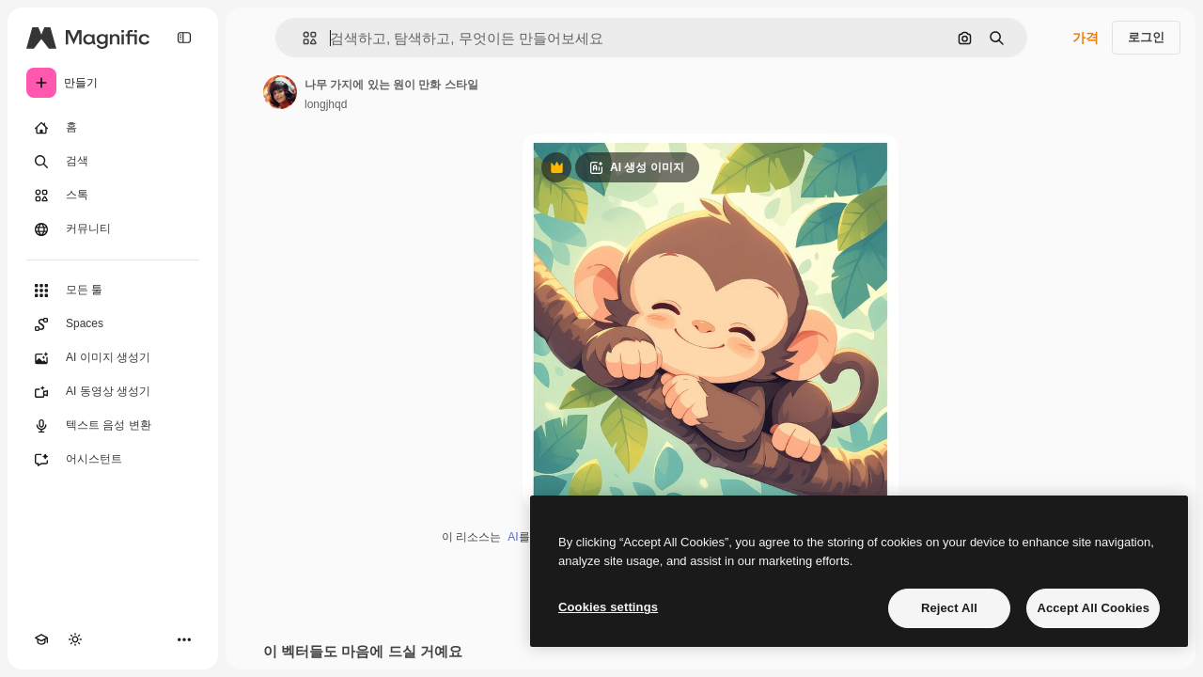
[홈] (112, 128)
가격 (1085, 37)
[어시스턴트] (112, 460)
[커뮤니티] (112, 229)
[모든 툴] (112, 291)
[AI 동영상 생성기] (112, 392)
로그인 (1146, 37)
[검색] (112, 162)
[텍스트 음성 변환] (112, 426)
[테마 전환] (75, 639)
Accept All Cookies (1093, 608)
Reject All (949, 608)
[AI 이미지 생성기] (112, 358)
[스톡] (112, 196)
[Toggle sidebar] (184, 38)
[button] (302, 38)
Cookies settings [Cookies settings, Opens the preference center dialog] (608, 607)
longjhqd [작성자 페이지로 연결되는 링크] (326, 104)
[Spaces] (112, 324)
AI (513, 536)
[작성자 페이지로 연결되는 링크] (280, 92)
